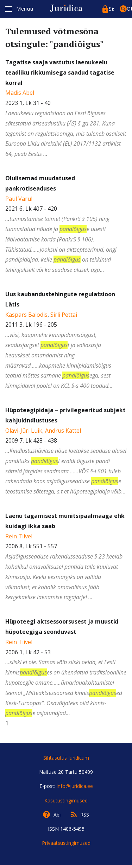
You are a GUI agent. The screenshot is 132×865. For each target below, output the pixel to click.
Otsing (129, 8)
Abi (57, 814)
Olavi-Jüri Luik (23, 430)
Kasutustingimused (66, 800)
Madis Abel (19, 93)
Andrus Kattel (63, 430)
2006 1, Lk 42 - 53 (66, 668)
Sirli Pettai (63, 314)
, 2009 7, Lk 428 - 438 (66, 451)
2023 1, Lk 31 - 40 (66, 108)
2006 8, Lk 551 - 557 (66, 557)
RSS (84, 814)
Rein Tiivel (18, 536)
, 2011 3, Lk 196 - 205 (66, 340)
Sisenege (111, 8)
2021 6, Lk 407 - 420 (66, 224)
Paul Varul (18, 199)
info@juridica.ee (75, 786)
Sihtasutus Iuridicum (66, 757)
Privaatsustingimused (66, 843)
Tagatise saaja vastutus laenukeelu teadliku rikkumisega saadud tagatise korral (59, 72)
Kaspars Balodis (26, 314)
